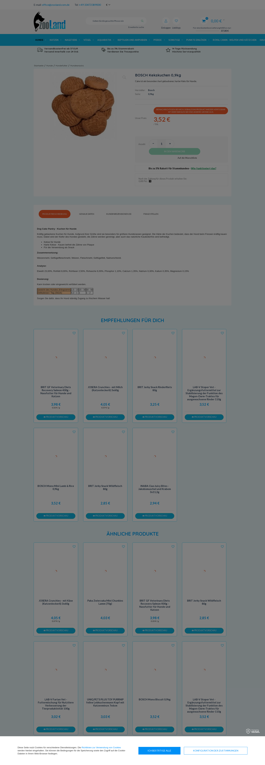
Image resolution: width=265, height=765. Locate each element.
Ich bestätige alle (226, 750)
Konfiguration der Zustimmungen (170, 750)
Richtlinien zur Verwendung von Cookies (101, 747)
